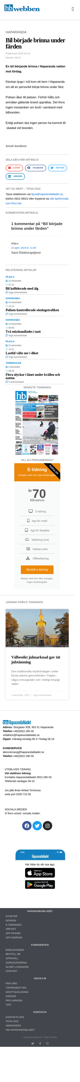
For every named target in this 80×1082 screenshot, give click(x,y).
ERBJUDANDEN (15, 950)
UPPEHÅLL (12, 958)
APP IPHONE (13, 933)
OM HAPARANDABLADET (20, 1029)
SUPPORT (11, 971)
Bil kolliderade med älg (22, 288)
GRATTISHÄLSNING (17, 992)
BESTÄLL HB (13, 954)
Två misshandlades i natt (23, 331)
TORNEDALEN (13, 363)
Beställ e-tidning (37, 569)
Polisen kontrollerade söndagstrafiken (32, 310)
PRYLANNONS (14, 1000)
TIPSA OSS (12, 1021)
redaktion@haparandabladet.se (21, 735)
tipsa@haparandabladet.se (47, 194)
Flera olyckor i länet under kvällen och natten (33, 376)
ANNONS (11, 996)
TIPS (8, 1004)
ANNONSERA (13, 1025)
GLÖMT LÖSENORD (17, 967)
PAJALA (10, 277)
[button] (72, 9)
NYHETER (11, 916)
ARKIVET (11, 929)
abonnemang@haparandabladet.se (23, 752)
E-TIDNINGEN (14, 924)
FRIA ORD (11, 983)
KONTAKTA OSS (15, 1017)
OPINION (11, 920)
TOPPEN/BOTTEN (16, 987)
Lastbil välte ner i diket (22, 353)
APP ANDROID (14, 937)
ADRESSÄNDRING (16, 962)
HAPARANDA (16, 32)
